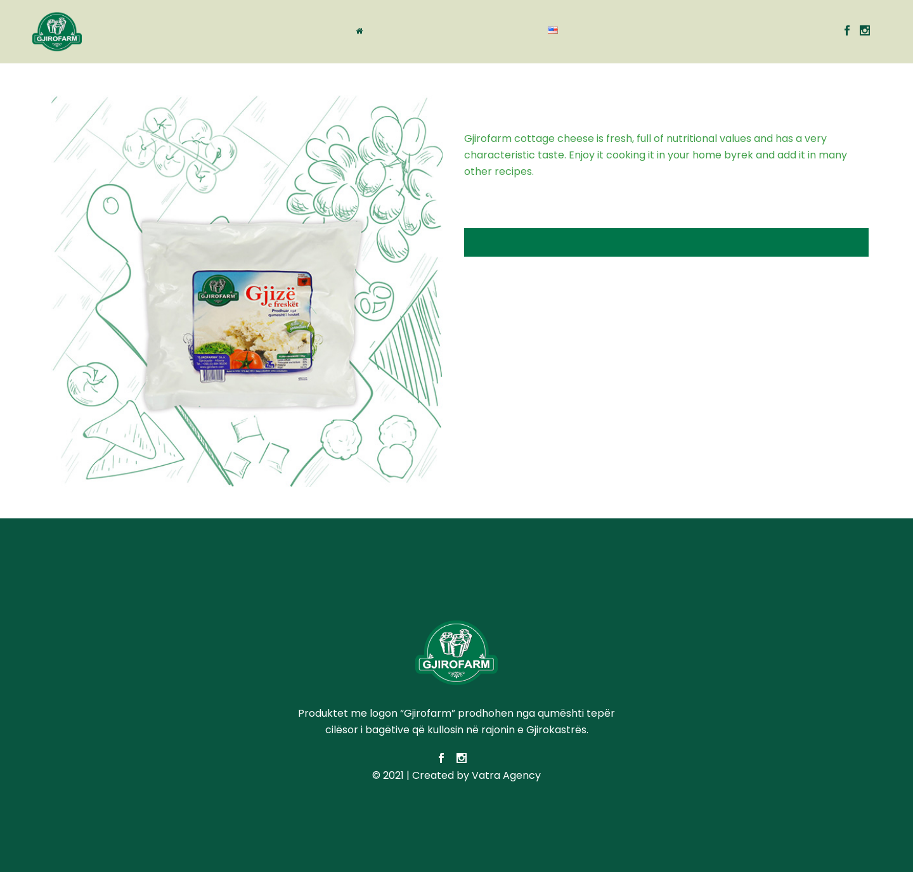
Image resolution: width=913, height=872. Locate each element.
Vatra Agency (506, 775)
